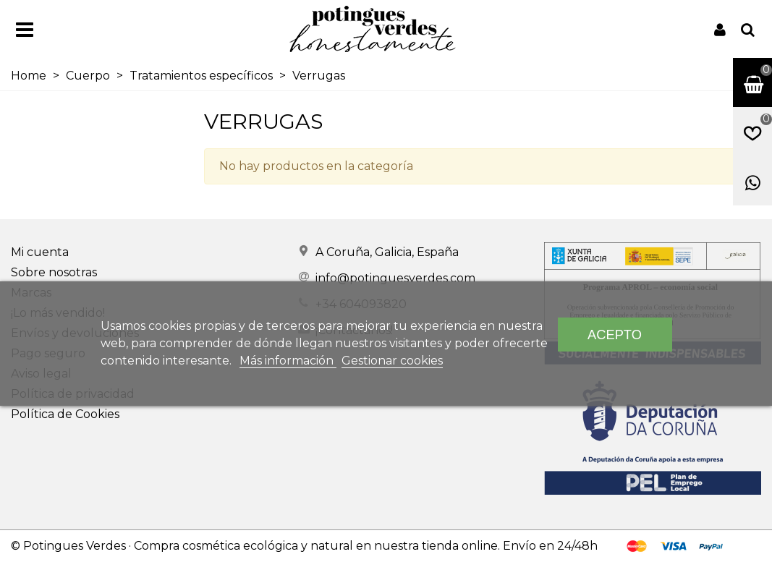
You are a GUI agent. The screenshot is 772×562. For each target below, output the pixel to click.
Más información (287, 360)
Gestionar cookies (392, 360)
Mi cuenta (40, 252)
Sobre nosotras (54, 272)
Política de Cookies (65, 414)
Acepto (615, 334)
